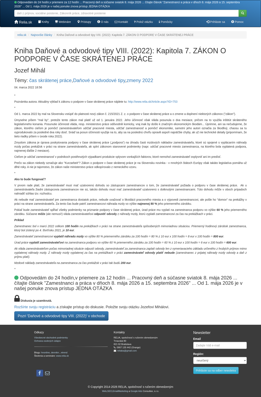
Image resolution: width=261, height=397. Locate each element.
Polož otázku (143, 21)
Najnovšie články (41, 35)
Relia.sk (23, 22)
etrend (64, 352)
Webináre (63, 21)
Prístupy (84, 21)
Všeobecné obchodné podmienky (51, 337)
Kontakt (121, 21)
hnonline (45, 352)
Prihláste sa (215, 21)
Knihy (43, 21)
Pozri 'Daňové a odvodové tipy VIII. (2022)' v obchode (61, 316)
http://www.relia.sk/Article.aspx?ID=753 (152, 101)
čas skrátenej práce (50, 80)
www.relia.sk (62, 356)
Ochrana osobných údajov (47, 341)
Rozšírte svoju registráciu (34, 307)
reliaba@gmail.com (127, 350)
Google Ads (136, 391)
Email (197, 338)
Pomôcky (165, 21)
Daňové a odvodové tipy (99, 80)
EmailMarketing (120, 391)
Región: (198, 354)
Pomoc (237, 21)
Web (104, 391)
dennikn (55, 352)
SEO (109, 391)
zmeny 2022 (140, 80)
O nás (102, 21)
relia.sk (21, 35)
